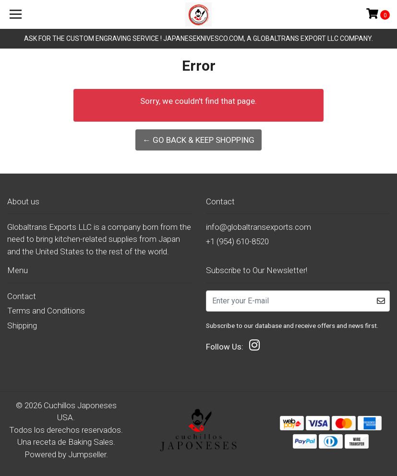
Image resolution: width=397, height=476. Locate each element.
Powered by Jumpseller (65, 454)
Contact (21, 296)
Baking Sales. (91, 442)
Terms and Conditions (46, 310)
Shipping (22, 325)
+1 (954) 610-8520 (237, 241)
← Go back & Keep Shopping (198, 140)
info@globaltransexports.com (258, 227)
